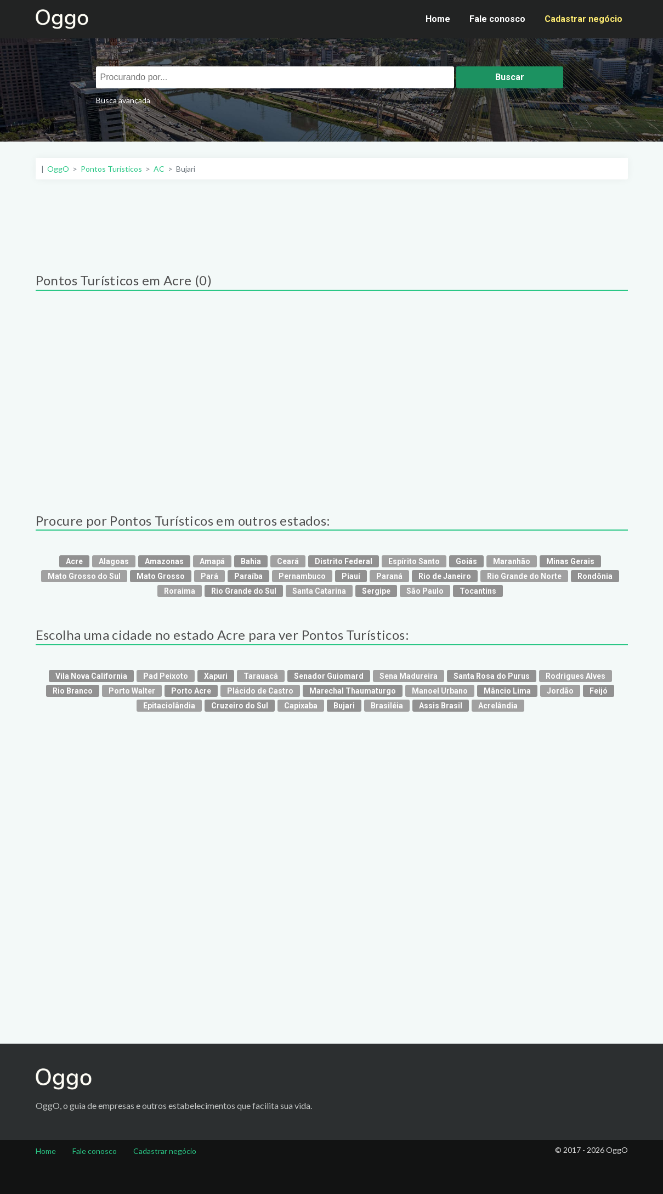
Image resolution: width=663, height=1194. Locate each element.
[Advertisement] (332, 220)
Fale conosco (497, 19)
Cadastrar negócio (583, 19)
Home (438, 19)
